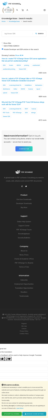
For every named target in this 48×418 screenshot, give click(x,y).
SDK (4, 65)
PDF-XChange (17, 112)
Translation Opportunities (24, 288)
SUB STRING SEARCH (11, 46)
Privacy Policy (24, 331)
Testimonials (24, 296)
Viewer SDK (22, 69)
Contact (24, 328)
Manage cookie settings (34, 414)
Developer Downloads (24, 203)
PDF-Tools (6, 112)
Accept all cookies (11, 414)
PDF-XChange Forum (24, 230)
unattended (36, 65)
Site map (24, 326)
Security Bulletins (24, 238)
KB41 (26, 109)
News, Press (24, 255)
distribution (6, 89)
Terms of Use (24, 267)
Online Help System (24, 222)
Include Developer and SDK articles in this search (21, 49)
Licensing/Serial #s (15, 85)
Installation (28, 85)
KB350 (23, 89)
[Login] (27, 10)
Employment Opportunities (24, 284)
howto (11, 65)
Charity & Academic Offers (24, 259)
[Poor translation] (8, 359)
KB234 (19, 65)
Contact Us (24, 149)
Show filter (7, 43)
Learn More (20, 408)
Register (24, 323)
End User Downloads (24, 199)
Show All (19, 55)
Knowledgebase (24, 234)
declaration (38, 85)
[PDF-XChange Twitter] (26, 186)
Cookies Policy (24, 333)
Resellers (24, 292)
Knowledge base (14, 21)
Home (4, 21)
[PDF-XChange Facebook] (22, 186)
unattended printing (9, 69)
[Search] (17, 10)
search (40, 34)
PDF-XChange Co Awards (24, 263)
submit (5, 93)
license (30, 89)
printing (26, 65)
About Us (24, 251)
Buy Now (24, 207)
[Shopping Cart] (23, 10)
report (38, 89)
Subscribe (24, 280)
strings (33, 112)
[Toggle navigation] (44, 10)
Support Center (24, 226)
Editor (15, 89)
